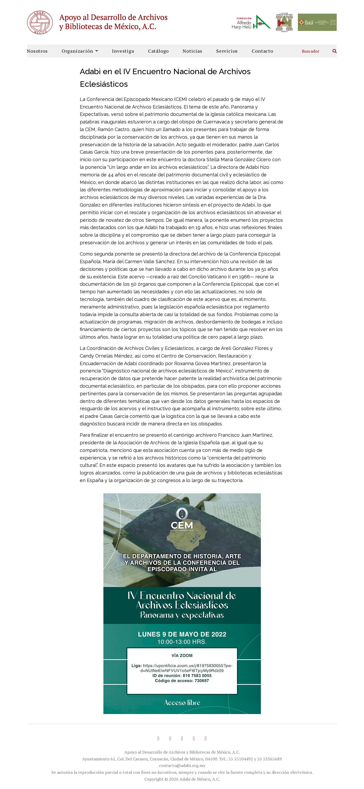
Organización (80, 51)
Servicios (227, 51)
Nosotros (37, 51)
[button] (80, 51)
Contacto (262, 51)
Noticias (192, 51)
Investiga (123, 51)
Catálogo (158, 51)
